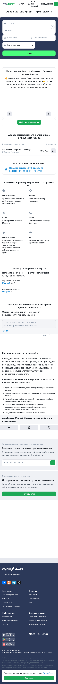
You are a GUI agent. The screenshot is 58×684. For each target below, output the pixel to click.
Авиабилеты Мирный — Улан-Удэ (16, 149)
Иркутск (6, 292)
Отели (22, 4)
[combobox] (29, 23)
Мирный (6, 283)
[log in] (56, 4)
